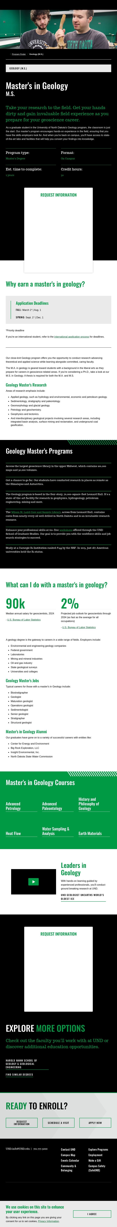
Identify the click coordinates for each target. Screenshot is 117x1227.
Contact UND (68, 1149)
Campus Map (68, 1155)
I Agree (99, 1214)
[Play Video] (33, 881)
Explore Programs (98, 1149)
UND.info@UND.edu (18, 1149)
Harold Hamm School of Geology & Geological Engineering (21, 1064)
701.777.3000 (40, 1149)
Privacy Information (48, 1221)
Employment (96, 1155)
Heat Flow (20, 833)
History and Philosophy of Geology (93, 803)
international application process (71, 336)
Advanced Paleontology (56, 806)
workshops (65, 530)
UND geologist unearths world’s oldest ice (82, 897)
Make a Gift (95, 1160)
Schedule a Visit (58, 1123)
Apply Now (95, 1123)
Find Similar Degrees (19, 1074)
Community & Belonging (68, 1168)
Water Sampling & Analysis (56, 831)
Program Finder (19, 54)
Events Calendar (70, 1160)
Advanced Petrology (20, 806)
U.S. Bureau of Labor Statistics (24, 619)
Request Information (22, 1123)
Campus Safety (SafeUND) (97, 1168)
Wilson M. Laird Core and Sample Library (36, 512)
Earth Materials (93, 833)
